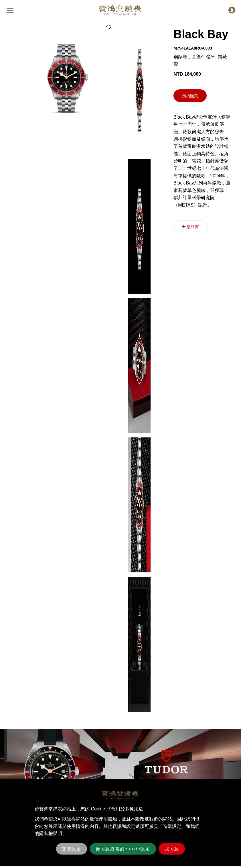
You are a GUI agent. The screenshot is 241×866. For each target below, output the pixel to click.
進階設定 (71, 848)
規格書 (190, 226)
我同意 (172, 848)
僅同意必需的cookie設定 (123, 848)
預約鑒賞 (190, 95)
